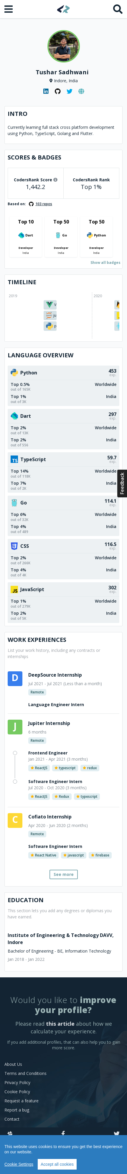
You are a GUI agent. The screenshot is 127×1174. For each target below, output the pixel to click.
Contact (11, 1119)
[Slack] (10, 1134)
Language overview (40, 355)
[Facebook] (63, 1134)
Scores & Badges (34, 157)
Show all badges (105, 262)
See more (64, 874)
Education (26, 900)
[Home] (63, 9)
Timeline (22, 282)
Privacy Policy (17, 1082)
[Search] (118, 9)
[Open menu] (9, 9)
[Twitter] (117, 1134)
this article (60, 1023)
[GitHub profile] (58, 91)
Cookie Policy (17, 1091)
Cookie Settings (18, 1164)
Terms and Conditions (25, 1073)
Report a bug (16, 1110)
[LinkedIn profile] (46, 91)
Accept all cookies (57, 1164)
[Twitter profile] (69, 91)
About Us (13, 1064)
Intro (17, 114)
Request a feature (21, 1101)
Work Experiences (37, 640)
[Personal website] (81, 91)
